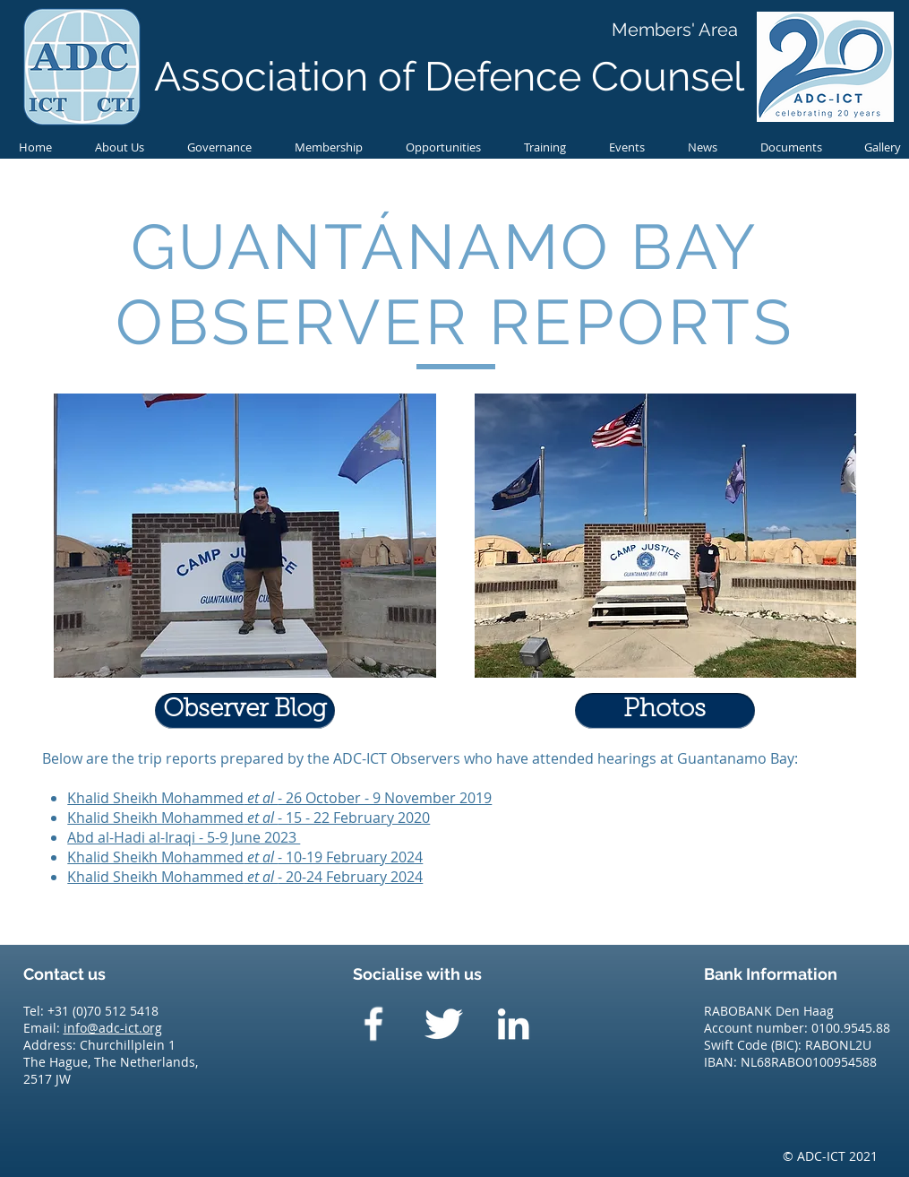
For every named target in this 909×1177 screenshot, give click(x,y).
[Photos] (665, 711)
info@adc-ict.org (113, 1027)
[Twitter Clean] (443, 1023)
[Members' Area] (675, 29)
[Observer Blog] (245, 711)
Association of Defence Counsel (449, 76)
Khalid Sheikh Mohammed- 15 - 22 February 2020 (248, 817)
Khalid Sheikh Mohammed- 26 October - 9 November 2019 (279, 798)
